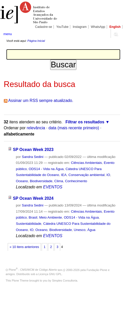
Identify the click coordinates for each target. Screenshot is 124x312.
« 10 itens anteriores (24, 247)
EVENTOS (52, 187)
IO (108, 175)
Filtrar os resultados (84, 122)
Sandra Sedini (32, 157)
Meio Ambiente (50, 217)
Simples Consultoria (64, 280)
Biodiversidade (41, 181)
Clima (58, 181)
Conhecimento (76, 181)
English (115, 27)
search (115, 33)
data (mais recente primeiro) (73, 128)
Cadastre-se (43, 27)
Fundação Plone (97, 269)
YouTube (62, 27)
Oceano (22, 181)
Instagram (80, 27)
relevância (36, 128)
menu (7, 34)
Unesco (79, 230)
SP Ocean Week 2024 (33, 198)
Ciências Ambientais (86, 163)
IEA (64, 175)
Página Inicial (36, 40)
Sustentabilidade (28, 224)
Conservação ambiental (86, 175)
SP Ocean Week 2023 (33, 149)
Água (91, 230)
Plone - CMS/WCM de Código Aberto (33, 269)
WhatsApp (98, 27)
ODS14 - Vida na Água (46, 169)
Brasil (33, 217)
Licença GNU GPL (49, 274)
